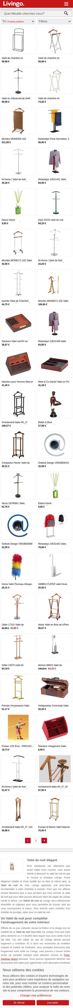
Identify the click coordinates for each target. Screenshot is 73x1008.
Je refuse (19, 1002)
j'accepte (52, 1002)
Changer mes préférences (36, 995)
